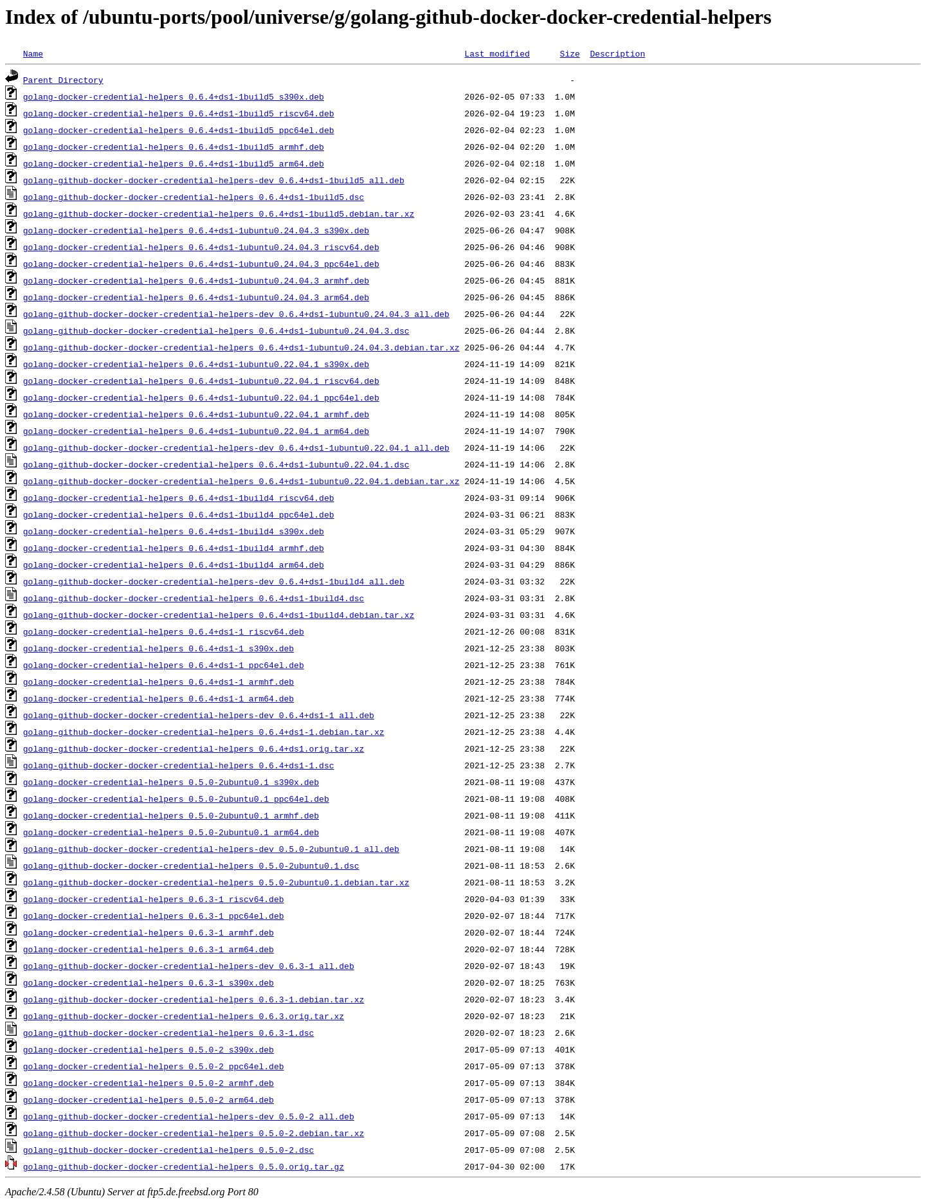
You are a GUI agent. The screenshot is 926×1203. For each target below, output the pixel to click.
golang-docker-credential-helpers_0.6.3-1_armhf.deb (148, 932)
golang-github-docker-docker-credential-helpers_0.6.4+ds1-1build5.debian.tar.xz (218, 213)
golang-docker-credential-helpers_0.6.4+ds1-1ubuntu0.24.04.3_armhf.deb (196, 280)
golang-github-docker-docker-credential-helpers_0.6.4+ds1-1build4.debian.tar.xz (218, 614)
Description (617, 53)
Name (33, 53)
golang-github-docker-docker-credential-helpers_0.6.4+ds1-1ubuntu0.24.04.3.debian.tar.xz (241, 347)
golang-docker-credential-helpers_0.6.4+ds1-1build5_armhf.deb (173, 146)
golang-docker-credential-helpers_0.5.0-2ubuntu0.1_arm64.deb (171, 832)
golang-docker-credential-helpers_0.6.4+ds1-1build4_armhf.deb (173, 548)
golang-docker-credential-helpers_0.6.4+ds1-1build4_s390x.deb (173, 531)
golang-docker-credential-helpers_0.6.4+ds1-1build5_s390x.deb (173, 96)
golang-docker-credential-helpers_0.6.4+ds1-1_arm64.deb (158, 698)
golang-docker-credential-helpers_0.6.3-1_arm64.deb (148, 949)
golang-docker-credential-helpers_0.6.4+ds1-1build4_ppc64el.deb (178, 514)
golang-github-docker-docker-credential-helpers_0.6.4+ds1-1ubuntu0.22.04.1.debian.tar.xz (241, 481)
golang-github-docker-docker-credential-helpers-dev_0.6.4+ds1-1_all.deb (198, 715)
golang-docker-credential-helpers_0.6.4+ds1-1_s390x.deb (158, 648)
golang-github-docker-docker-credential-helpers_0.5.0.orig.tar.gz (183, 1166)
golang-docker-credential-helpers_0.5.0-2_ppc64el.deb (153, 1066)
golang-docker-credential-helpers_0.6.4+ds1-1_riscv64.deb (163, 631)
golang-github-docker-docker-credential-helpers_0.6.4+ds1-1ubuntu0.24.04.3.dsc (216, 330)
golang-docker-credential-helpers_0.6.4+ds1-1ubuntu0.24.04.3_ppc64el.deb (201, 263)
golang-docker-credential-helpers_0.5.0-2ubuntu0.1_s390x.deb (171, 782)
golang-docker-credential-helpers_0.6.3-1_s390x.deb (148, 982)
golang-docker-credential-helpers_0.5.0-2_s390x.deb (148, 1049)
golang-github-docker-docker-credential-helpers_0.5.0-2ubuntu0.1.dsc (191, 865)
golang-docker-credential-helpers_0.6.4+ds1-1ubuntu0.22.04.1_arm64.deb (196, 431)
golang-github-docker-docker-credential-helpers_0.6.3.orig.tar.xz (183, 1016)
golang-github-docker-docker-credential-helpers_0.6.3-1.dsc (168, 1032)
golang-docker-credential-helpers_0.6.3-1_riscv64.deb (153, 899)
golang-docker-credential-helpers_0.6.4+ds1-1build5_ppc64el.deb (178, 130)
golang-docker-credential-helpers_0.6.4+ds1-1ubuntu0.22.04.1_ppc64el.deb (201, 397)
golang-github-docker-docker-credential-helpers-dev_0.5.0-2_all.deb (188, 1116)
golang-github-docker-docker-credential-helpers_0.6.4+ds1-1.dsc (178, 765)
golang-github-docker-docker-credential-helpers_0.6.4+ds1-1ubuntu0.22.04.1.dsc (216, 464)
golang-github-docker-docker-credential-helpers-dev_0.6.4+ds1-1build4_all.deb (213, 581)
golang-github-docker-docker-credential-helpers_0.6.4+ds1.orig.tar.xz (193, 748)
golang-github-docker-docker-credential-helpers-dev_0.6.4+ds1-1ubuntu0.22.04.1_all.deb (236, 447)
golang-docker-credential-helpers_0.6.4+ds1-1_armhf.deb (158, 681)
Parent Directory (63, 80)
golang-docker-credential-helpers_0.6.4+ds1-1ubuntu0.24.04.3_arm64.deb (196, 297)
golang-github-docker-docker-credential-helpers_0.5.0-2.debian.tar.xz (193, 1133)
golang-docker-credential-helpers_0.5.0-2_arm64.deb (148, 1099)
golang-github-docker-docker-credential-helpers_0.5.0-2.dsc (168, 1149)
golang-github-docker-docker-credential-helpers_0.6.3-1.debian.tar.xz (193, 999)
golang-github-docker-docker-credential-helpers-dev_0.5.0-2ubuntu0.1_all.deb (211, 849)
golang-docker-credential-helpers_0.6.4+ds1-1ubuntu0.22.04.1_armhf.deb (196, 414)
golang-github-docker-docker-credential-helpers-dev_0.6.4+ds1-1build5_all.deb (213, 180)
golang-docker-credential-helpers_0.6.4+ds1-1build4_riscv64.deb (178, 497)
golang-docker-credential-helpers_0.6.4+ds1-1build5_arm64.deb (173, 163)
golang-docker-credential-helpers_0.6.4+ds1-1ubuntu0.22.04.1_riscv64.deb (201, 380)
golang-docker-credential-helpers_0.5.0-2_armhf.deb (148, 1083)
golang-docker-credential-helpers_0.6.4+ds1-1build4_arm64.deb (173, 564)
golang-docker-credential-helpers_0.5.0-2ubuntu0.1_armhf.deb (171, 815)
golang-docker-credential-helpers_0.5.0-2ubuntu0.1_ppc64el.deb (176, 798)
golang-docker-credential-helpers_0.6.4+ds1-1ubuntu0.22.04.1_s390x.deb (196, 364)
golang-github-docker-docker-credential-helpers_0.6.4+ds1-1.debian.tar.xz (204, 731)
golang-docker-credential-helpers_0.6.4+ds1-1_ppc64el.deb (163, 665)
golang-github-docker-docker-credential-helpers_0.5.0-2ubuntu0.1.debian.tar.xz (216, 882)
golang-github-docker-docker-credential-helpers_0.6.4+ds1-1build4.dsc (193, 598)
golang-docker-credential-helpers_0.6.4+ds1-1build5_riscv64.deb (178, 113)
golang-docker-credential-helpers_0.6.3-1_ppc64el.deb (153, 915)
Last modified (496, 53)
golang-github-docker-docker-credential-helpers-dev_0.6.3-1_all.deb (188, 966)
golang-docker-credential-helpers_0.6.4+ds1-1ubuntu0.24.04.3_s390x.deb (196, 230)
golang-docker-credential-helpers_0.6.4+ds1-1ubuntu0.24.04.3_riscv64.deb (201, 247)
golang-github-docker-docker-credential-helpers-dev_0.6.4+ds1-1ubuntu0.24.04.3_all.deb (236, 314)
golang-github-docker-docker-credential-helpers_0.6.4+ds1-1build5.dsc (193, 197)
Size (569, 53)
